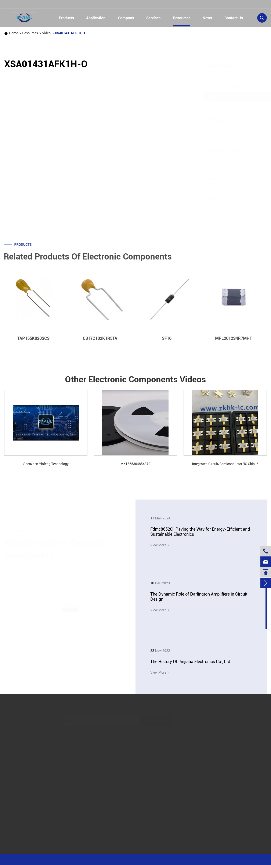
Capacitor (212, 169)
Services (153, 18)
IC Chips (211, 132)
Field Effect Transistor (221, 150)
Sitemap (204, 859)
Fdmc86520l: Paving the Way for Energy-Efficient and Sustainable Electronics (200, 532)
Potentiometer (215, 179)
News (207, 18)
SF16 (166, 341)
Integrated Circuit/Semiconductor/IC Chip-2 (225, 464)
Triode (209, 141)
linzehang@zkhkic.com (79, 5)
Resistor (211, 160)
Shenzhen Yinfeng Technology (46, 464)
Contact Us (233, 18)
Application (95, 18)
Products (66, 18)
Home (13, 33)
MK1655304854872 (135, 464)
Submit (157, 720)
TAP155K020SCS (33, 341)
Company (126, 18)
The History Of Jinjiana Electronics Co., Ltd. (190, 661)
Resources (181, 18)
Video (46, 33)
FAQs (209, 78)
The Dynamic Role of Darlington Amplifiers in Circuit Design (198, 597)
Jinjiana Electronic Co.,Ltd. (40, 859)
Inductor (211, 188)
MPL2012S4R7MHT (233, 341)
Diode (209, 197)
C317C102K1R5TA (100, 341)
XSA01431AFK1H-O (70, 33)
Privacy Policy (227, 859)
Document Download (220, 87)
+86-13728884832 (24, 5)
